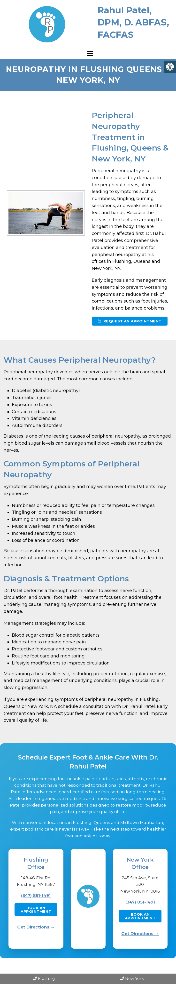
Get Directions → (36, 927)
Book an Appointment (36, 909)
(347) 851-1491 (36, 895)
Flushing (44, 978)
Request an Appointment (129, 321)
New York (132, 978)
